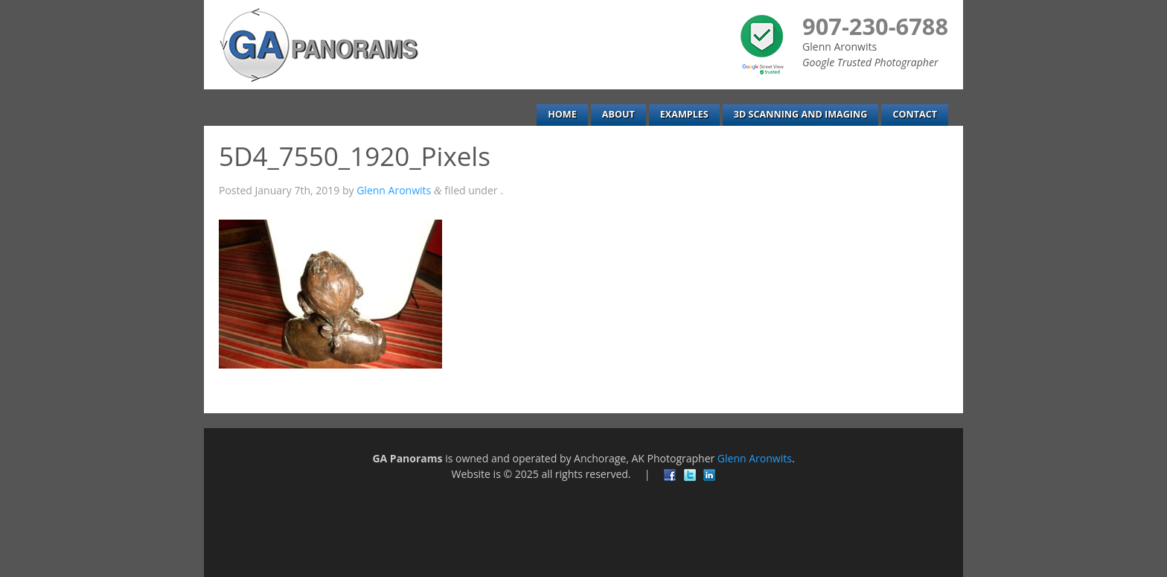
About (618, 114)
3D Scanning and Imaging (801, 114)
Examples (684, 114)
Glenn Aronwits (394, 190)
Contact (914, 114)
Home (562, 114)
